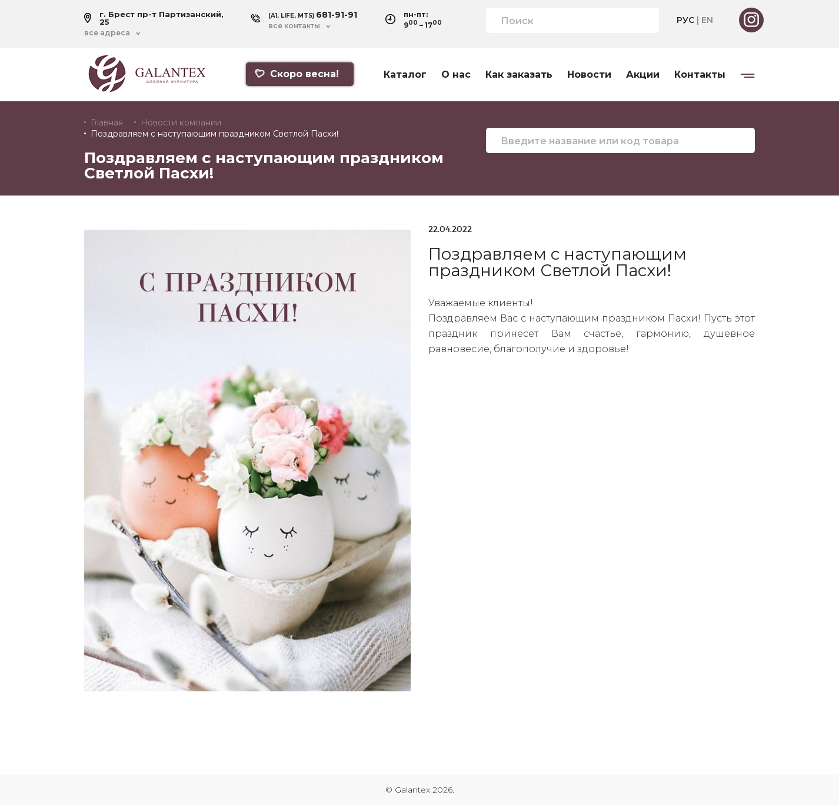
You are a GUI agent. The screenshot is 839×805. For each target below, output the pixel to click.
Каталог (405, 74)
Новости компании (181, 122)
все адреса (107, 33)
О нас (456, 74)
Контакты (699, 74)
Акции (643, 74)
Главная (107, 122)
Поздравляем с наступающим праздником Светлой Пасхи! (214, 134)
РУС (685, 20)
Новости (589, 74)
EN (707, 20)
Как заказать (518, 74)
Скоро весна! (296, 73)
